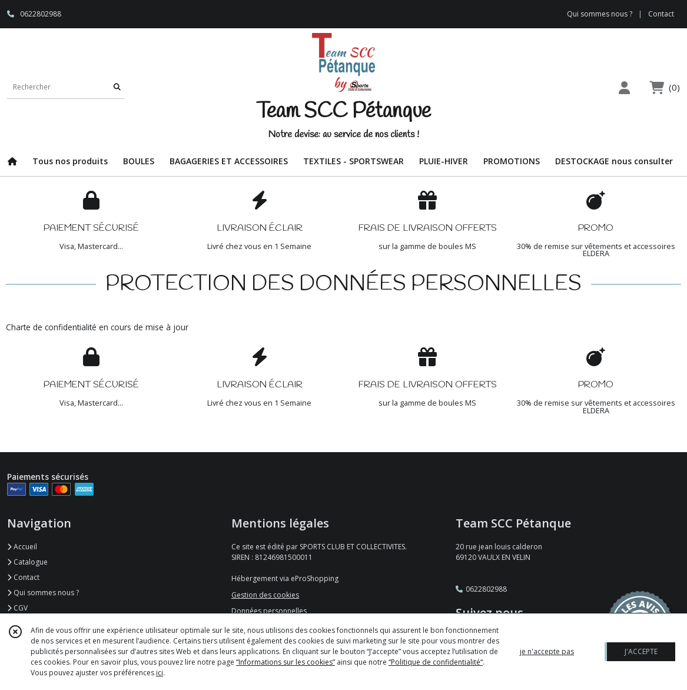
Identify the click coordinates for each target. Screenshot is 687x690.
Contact (661, 14)
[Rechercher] (117, 86)
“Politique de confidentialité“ (436, 662)
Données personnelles (269, 611)
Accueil (22, 547)
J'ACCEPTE (641, 651)
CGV (17, 608)
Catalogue (27, 562)
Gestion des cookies (265, 595)
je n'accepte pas (547, 651)
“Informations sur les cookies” (285, 662)
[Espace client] (624, 87)
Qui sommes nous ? (43, 593)
